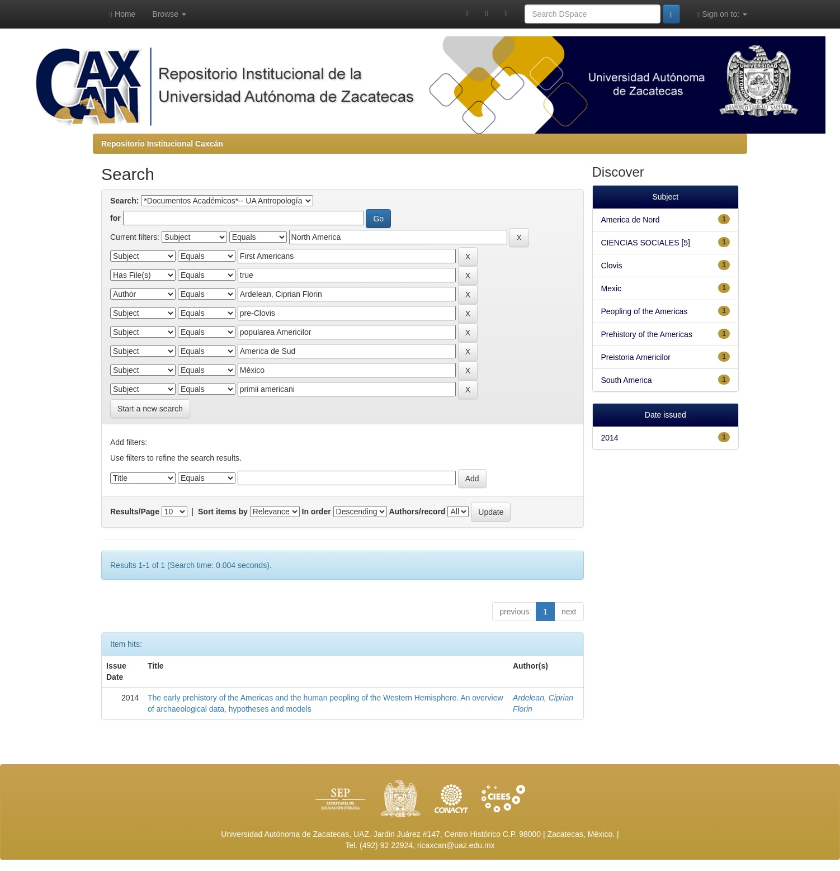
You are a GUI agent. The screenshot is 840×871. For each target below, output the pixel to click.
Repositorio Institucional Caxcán (162, 143)
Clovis (611, 265)
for (115, 218)
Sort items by (223, 511)
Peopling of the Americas (644, 311)
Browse (169, 14)
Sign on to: (722, 14)
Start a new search (150, 408)
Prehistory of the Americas (646, 334)
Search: (124, 200)
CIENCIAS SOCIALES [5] (646, 242)
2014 (610, 437)
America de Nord (630, 219)
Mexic (611, 288)
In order (316, 511)
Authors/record (417, 511)
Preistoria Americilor (636, 357)
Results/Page (134, 511)
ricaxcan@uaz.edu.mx (456, 845)
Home (122, 14)
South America (626, 380)
